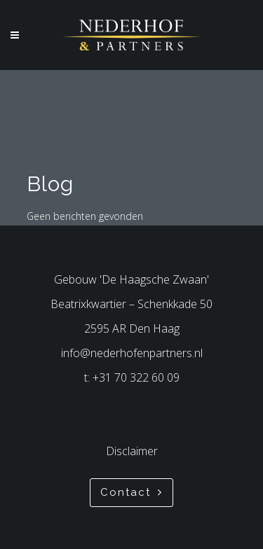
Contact (131, 492)
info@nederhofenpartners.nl (132, 353)
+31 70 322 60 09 (136, 377)
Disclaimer (132, 451)
